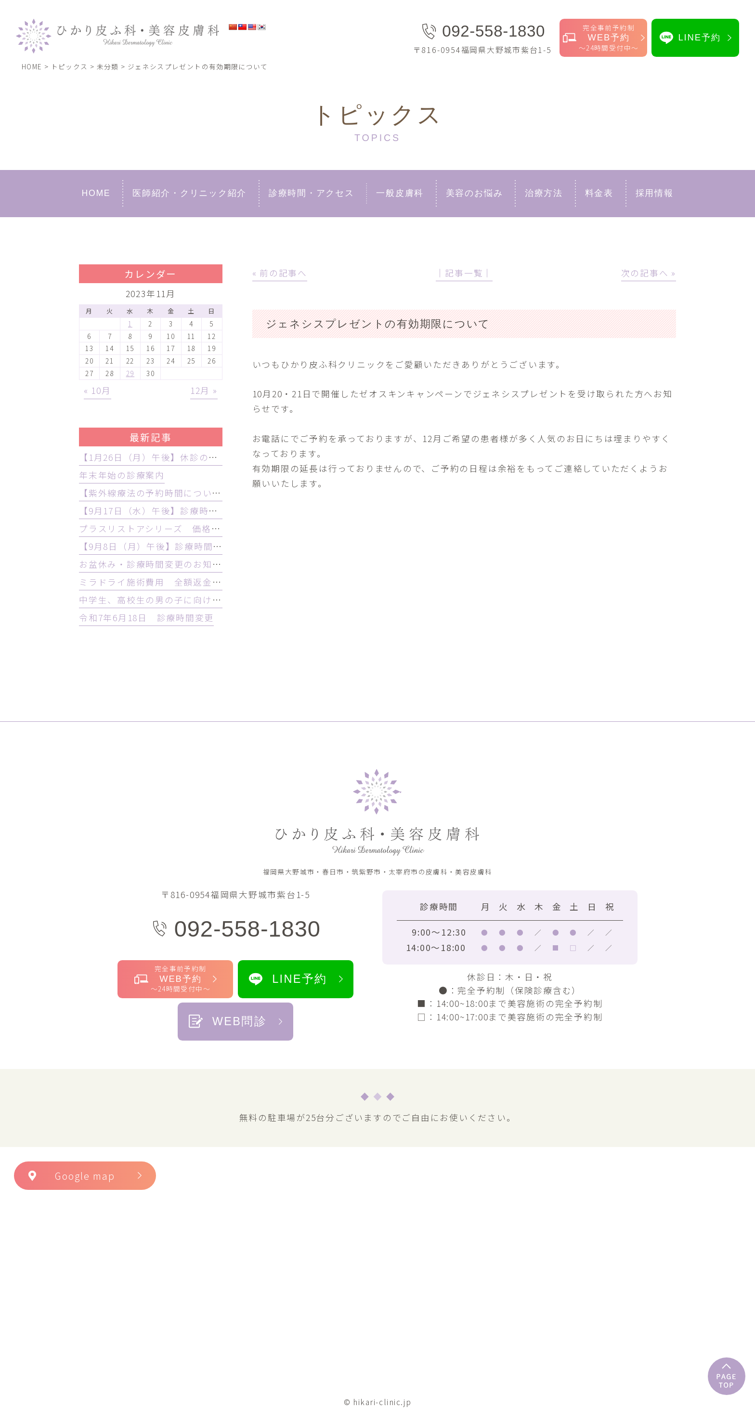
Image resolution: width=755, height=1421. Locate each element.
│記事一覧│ (464, 273)
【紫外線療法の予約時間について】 (155, 493)
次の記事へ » (648, 273)
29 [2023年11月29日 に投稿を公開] (130, 373)
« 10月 (97, 390)
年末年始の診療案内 (122, 475)
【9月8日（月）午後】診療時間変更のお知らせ (179, 546)
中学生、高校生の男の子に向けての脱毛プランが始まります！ (212, 600)
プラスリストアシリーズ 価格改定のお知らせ (178, 528)
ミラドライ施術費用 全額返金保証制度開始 (174, 582)
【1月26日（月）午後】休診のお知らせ (163, 457)
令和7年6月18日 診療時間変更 (146, 618)
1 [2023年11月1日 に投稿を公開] (130, 323)
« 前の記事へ (279, 273)
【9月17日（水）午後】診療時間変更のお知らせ (182, 511)
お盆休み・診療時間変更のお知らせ (155, 564)
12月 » (204, 390)
